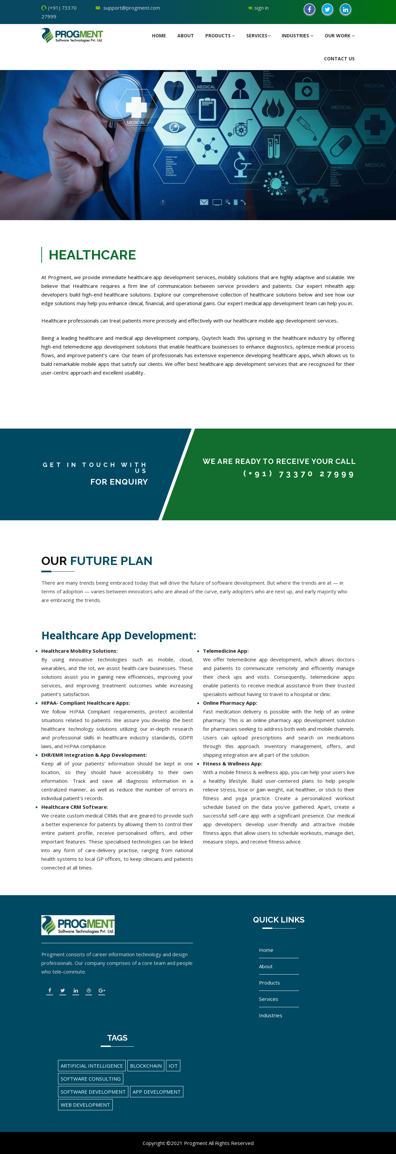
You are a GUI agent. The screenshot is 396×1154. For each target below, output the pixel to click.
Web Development (85, 1104)
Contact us (339, 58)
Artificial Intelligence (92, 1065)
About (185, 35)
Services (258, 35)
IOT (173, 1065)
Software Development (93, 1091)
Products (220, 35)
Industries (297, 35)
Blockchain (146, 1065)
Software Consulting (91, 1078)
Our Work (340, 35)
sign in (261, 7)
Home (159, 35)
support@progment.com (131, 7)
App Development (157, 1091)
